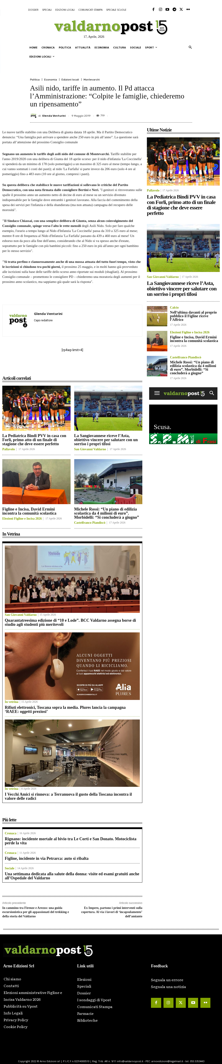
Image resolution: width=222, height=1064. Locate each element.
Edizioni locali (70, 79)
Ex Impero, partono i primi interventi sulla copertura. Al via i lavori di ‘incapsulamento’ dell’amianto (111, 912)
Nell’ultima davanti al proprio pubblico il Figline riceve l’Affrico (193, 316)
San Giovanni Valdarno (90, 449)
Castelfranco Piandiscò (89, 522)
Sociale (9, 868)
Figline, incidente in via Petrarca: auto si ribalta (47, 858)
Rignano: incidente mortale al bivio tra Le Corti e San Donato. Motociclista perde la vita (70, 841)
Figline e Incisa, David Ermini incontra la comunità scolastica (29, 511)
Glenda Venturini (54, 115)
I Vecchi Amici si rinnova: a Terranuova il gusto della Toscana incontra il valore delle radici (68, 796)
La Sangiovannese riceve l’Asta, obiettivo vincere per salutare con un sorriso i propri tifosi (106, 439)
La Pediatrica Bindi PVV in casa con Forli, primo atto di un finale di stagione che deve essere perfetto (34, 439)
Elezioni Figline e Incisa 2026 (22, 518)
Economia (50, 79)
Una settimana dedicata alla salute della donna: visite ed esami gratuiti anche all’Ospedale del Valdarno (72, 876)
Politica (35, 79)
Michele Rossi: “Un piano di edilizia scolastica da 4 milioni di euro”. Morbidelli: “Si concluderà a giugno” (106, 513)
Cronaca (10, 833)
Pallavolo (8, 449)
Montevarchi (92, 79)
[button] (190, 47)
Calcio (174, 307)
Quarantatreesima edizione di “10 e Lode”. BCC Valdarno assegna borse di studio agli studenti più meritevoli (70, 622)
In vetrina (11, 702)
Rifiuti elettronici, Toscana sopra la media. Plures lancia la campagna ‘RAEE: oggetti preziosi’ (65, 709)
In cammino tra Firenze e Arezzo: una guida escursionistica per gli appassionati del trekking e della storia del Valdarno (35, 912)
